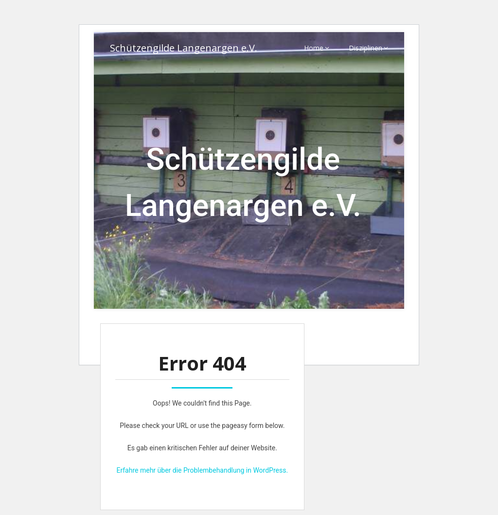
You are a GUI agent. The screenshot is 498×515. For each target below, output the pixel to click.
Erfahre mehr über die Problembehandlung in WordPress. (202, 470)
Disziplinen (365, 48)
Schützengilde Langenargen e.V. (183, 47)
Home (313, 48)
